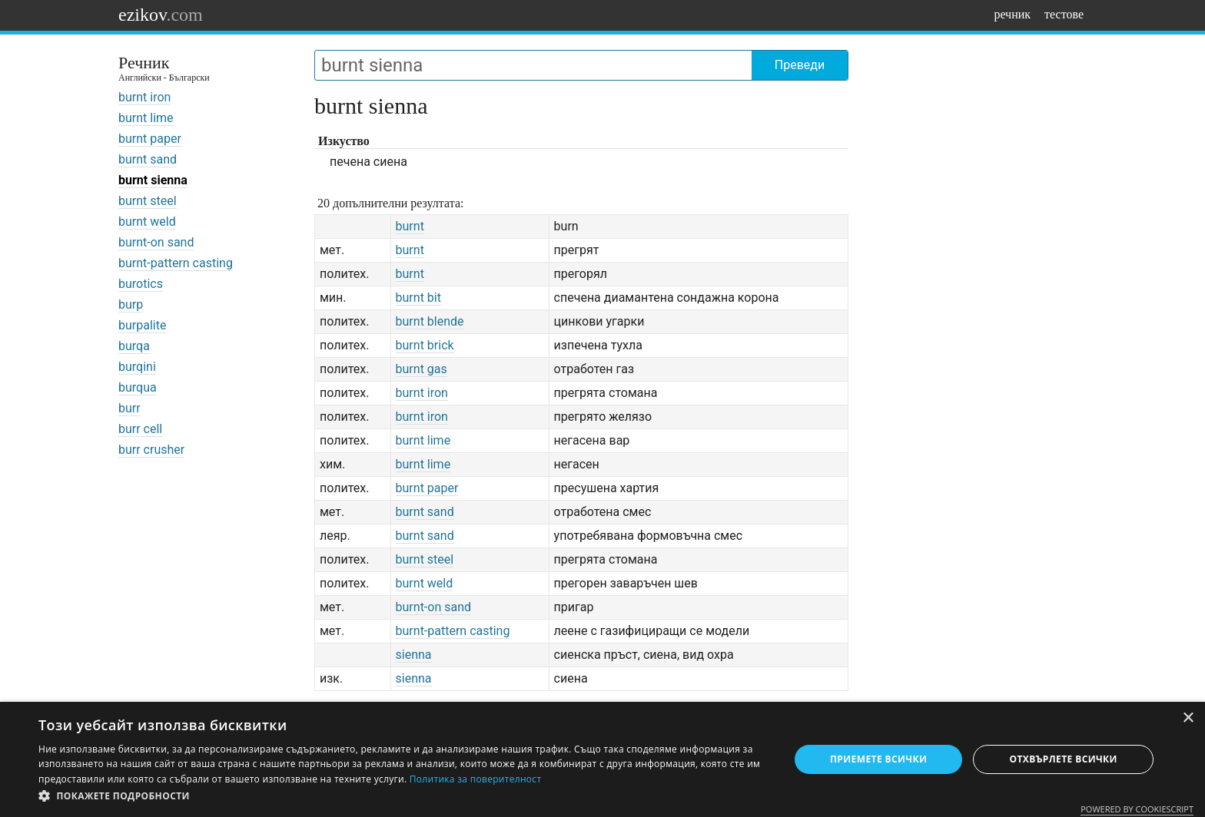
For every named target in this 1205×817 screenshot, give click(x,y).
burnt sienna (153, 180)
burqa (134, 346)
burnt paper (149, 138)
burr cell (140, 429)
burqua (137, 387)
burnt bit (418, 297)
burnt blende (430, 321)
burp (130, 304)
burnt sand (147, 159)
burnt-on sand (156, 242)
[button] (402, 796)
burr (129, 408)
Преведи (800, 65)
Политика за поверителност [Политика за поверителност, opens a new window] (476, 779)
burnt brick (425, 345)
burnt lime (146, 118)
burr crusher (151, 449)
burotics (140, 283)
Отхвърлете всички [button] (1063, 759)
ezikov (160, 15)
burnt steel (147, 201)
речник (1012, 14)
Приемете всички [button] (878, 759)
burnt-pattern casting (175, 263)
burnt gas (421, 369)
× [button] (1187, 718)
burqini (137, 366)
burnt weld (147, 221)
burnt (410, 226)
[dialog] (602, 759)
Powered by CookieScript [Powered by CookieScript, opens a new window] (1137, 809)
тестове (1064, 14)
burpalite (142, 325)
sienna (414, 654)
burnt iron (144, 97)
